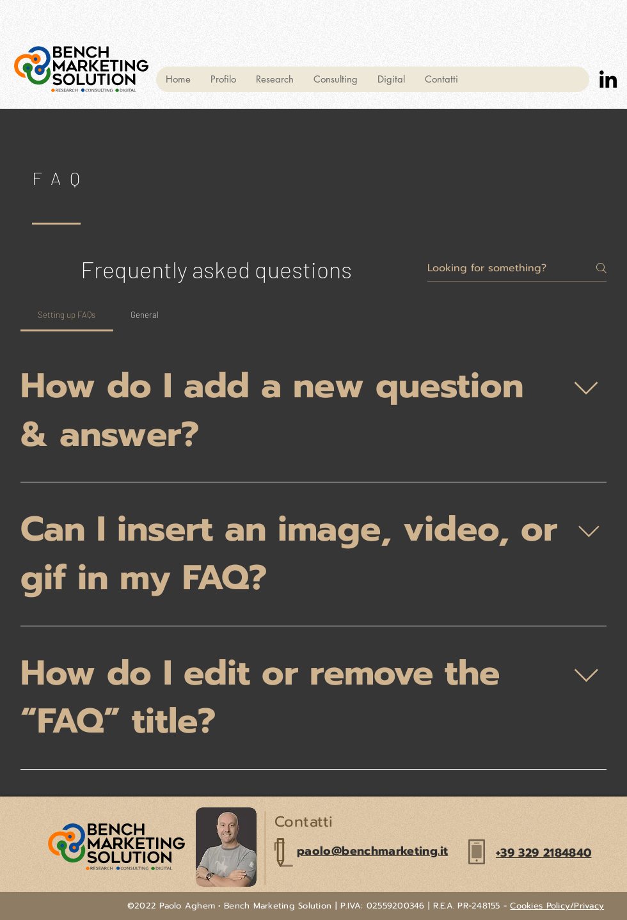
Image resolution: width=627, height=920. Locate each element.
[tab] (66, 314)
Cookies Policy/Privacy (557, 906)
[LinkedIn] (608, 79)
